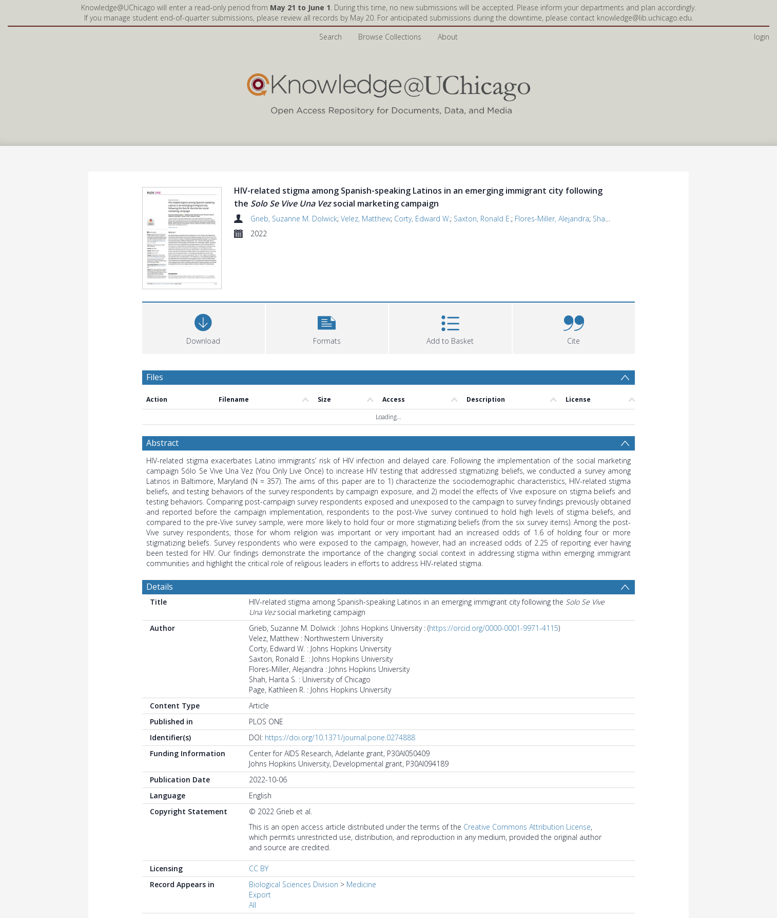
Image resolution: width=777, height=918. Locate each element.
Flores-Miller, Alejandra (552, 218)
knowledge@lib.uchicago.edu (644, 18)
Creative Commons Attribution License (527, 828)
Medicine (361, 886)
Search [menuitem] (330, 37)
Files (154, 378)
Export (260, 896)
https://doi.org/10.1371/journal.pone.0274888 (340, 739)
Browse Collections (389, 37)
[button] (327, 328)
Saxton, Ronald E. (482, 218)
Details (159, 588)
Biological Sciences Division (293, 886)
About (448, 37)
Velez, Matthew (366, 218)
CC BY (258, 870)
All (252, 906)
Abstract (162, 444)
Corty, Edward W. (422, 218)
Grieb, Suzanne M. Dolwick (293, 218)
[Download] (203, 328)
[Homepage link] (388, 92)
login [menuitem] (761, 37)
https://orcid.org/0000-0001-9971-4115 (493, 629)
